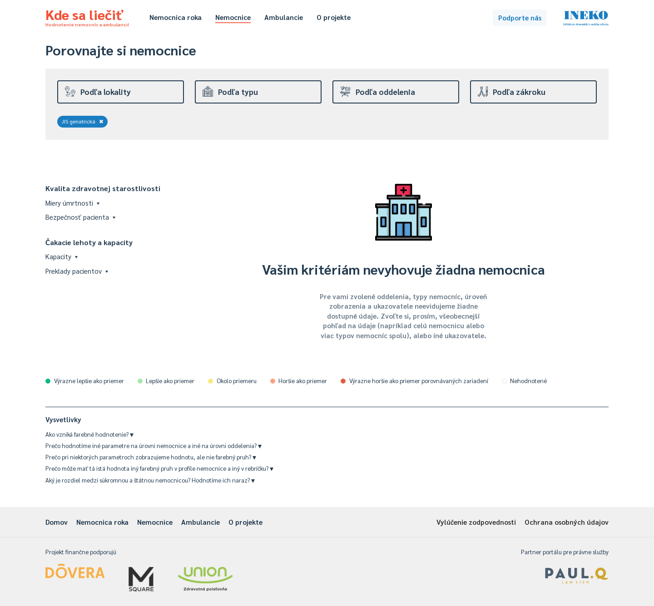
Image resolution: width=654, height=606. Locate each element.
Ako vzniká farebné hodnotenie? (89, 434)
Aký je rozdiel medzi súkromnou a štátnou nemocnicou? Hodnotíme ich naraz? (150, 480)
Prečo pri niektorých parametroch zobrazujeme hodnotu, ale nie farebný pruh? (150, 457)
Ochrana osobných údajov (567, 521)
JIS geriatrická (83, 121)
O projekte (334, 17)
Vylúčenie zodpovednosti (476, 521)
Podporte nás (519, 17)
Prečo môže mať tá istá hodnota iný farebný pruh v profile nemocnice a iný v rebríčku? (159, 468)
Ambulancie (283, 17)
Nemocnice (233, 17)
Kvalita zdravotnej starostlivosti (102, 188)
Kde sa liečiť (87, 16)
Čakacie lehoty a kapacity (89, 242)
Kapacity (61, 256)
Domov (56, 521)
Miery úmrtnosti (72, 202)
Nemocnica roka (175, 17)
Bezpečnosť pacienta (80, 216)
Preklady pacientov (76, 270)
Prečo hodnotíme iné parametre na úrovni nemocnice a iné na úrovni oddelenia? (153, 445)
